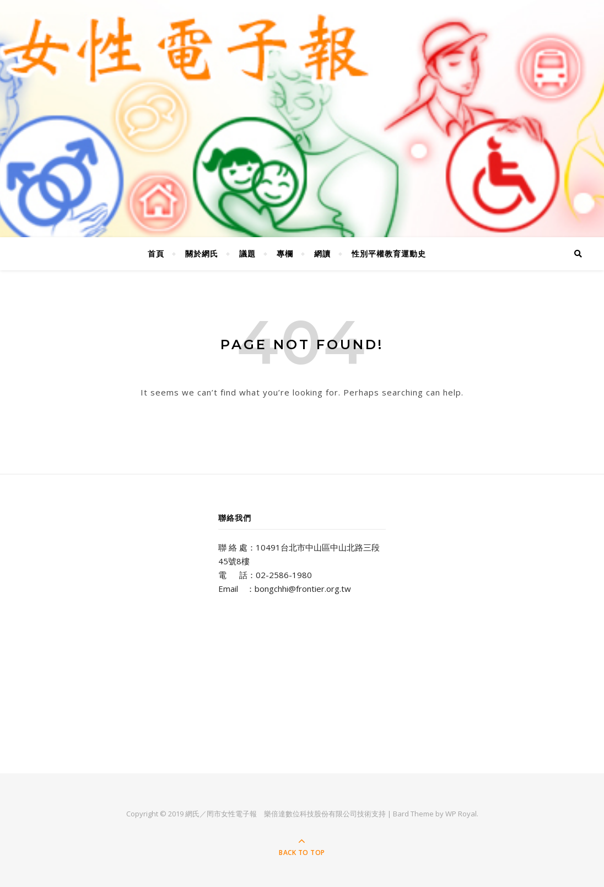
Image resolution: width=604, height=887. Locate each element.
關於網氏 (201, 253)
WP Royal (461, 814)
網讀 (322, 253)
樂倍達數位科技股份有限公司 (310, 814)
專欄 (285, 253)
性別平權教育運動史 (389, 253)
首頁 (156, 253)
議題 (247, 253)
